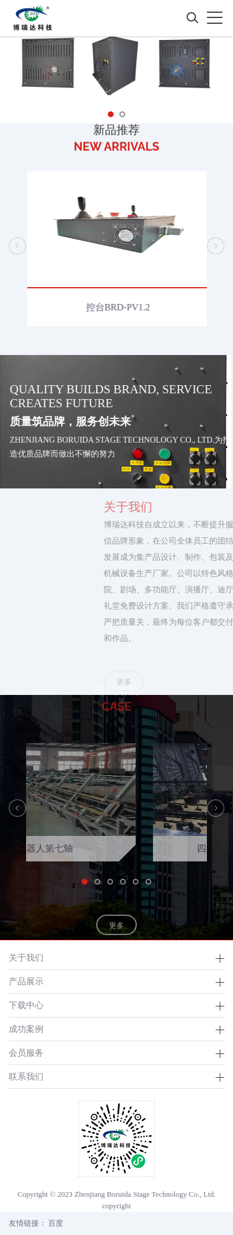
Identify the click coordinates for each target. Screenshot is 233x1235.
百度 (55, 1223)
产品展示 (26, 981)
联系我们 (26, 1076)
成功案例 (26, 1029)
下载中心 (26, 1005)
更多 (116, 935)
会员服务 (26, 1052)
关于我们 (26, 957)
